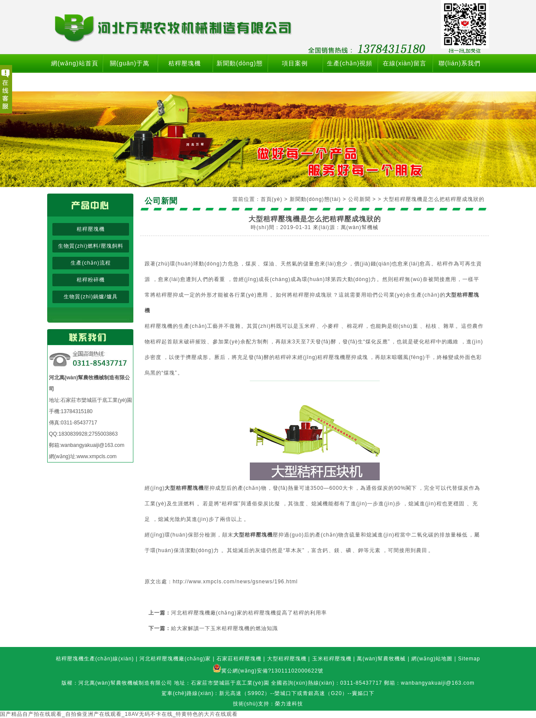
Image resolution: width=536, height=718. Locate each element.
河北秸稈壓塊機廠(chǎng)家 (175, 659)
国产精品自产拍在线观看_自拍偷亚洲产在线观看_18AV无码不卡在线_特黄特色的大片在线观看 (119, 714)
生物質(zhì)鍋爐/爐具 (90, 297)
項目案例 (295, 63)
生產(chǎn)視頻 (350, 63)
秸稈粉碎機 (91, 280)
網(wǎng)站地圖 (431, 659)
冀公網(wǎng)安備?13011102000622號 (272, 671)
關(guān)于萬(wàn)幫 (129, 72)
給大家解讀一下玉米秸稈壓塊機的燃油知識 (224, 628)
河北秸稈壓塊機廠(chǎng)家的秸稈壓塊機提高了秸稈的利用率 (249, 613)
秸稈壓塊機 (184, 63)
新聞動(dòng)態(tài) (239, 72)
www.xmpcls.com (96, 456)
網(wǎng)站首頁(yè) (74, 72)
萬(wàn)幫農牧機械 (381, 659)
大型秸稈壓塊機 (287, 659)
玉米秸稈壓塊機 (332, 659)
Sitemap (469, 659)
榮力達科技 (289, 704)
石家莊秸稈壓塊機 (239, 659)
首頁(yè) (272, 199)
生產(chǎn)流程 (90, 263)
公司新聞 (359, 199)
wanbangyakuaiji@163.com (92, 445)
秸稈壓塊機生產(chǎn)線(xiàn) (95, 659)
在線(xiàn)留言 (404, 63)
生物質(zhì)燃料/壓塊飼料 (90, 246)
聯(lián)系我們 (460, 63)
